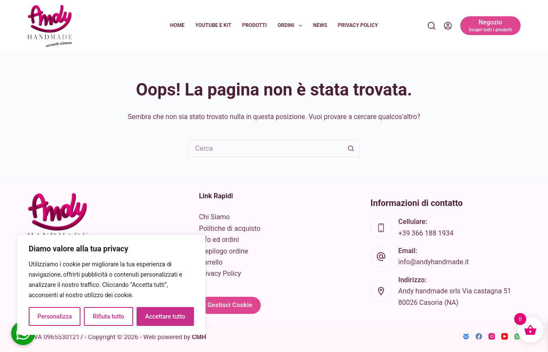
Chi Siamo (214, 217)
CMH (199, 337)
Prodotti (254, 25)
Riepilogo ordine (223, 251)
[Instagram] (491, 336)
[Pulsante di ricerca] (351, 148)
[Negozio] (490, 25)
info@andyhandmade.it (433, 262)
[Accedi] (448, 26)
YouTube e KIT (213, 25)
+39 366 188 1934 (425, 233)
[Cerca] (431, 26)
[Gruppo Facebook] (466, 336)
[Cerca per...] (265, 148)
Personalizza (54, 316)
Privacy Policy (358, 25)
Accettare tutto (165, 316)
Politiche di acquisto (230, 228)
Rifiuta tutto (109, 316)
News (320, 25)
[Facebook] (479, 336)
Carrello (211, 262)
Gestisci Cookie (230, 305)
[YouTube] (504, 336)
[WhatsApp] (517, 336)
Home (177, 25)
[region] (111, 285)
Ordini (291, 26)
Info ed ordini (219, 240)
